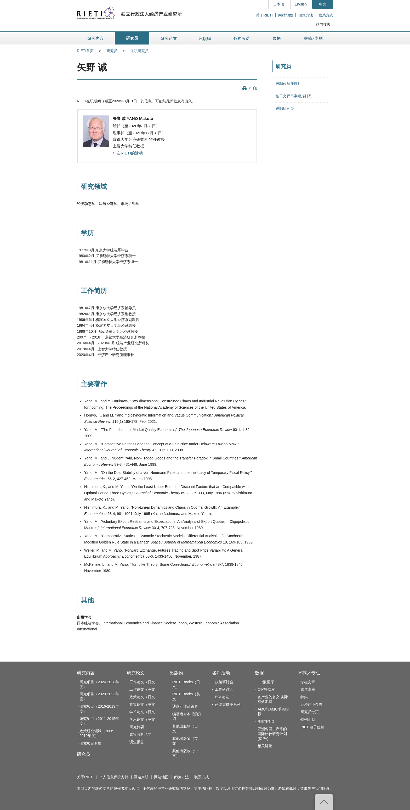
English (301, 4)
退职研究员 (139, 51)
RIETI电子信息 (312, 727)
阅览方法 (305, 15)
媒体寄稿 (307, 689)
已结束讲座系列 (228, 704)
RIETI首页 (85, 51)
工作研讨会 (224, 689)
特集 (304, 697)
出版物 (176, 672)
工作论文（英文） (144, 689)
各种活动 (221, 672)
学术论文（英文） (144, 719)
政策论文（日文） (144, 697)
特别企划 (307, 719)
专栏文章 (307, 682)
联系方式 (325, 15)
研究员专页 (309, 712)
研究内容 (86, 672)
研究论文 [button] (168, 38)
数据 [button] (277, 38)
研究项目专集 (90, 743)
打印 (253, 88)
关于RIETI (264, 15)
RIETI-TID (266, 721)
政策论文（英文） (144, 704)
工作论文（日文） (144, 682)
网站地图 (285, 15)
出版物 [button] (205, 38)
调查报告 (136, 742)
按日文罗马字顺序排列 (294, 96)
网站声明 (141, 777)
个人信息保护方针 (113, 777)
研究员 (111, 51)
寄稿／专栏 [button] (313, 38)
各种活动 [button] (241, 38)
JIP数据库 (266, 682)
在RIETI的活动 (130, 153)
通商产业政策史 (185, 706)
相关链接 (265, 746)
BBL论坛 (222, 697)
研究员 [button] (132, 38)
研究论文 (136, 672)
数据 (259, 672)
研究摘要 (136, 727)
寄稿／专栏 (309, 672)
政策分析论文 (140, 734)
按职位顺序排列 (288, 83)
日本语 (278, 4)
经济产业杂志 (311, 704)
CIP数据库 (266, 689)
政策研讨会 (224, 682)
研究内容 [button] (96, 38)
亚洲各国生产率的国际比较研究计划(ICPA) (272, 733)
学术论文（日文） (144, 712)
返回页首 (324, 802)
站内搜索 (323, 24)
